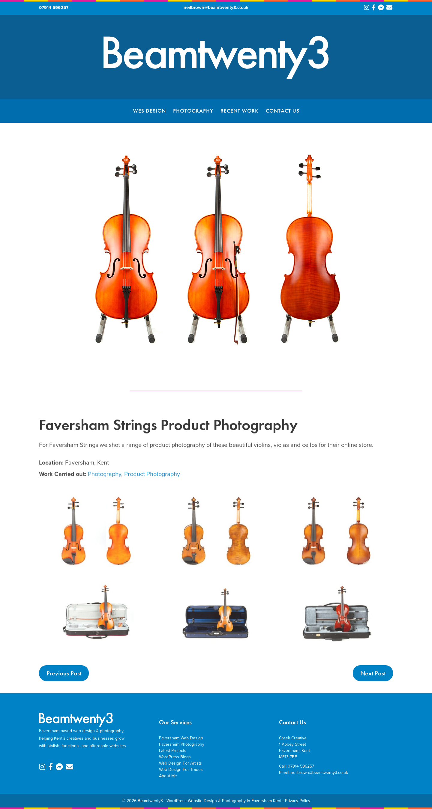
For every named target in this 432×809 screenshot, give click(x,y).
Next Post (373, 673)
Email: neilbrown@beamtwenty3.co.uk (313, 772)
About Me (168, 776)
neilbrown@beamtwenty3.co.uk (216, 7)
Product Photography (152, 495)
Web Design (149, 110)
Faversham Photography (181, 744)
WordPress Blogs (175, 757)
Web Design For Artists (180, 763)
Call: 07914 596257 (296, 766)
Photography (193, 110)
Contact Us (282, 110)
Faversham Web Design (181, 738)
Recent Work (239, 110)
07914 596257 (53, 7)
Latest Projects (172, 750)
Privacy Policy (297, 801)
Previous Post (63, 673)
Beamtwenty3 (150, 801)
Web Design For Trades (181, 769)
